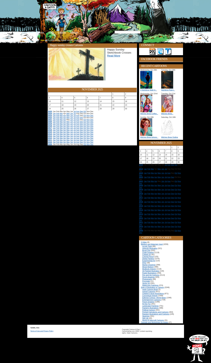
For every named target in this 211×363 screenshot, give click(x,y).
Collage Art (146, 255)
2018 (50, 126)
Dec (91, 116)
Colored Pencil (148, 257)
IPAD (144, 263)
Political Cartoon (148, 310)
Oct (84, 111)
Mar (61, 114)
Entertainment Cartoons (151, 300)
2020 (50, 122)
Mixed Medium (148, 267)
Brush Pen (146, 250)
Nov (88, 116)
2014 (50, 134)
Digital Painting (148, 259)
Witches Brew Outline (169, 137)
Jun (71, 114)
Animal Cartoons (148, 292)
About (51, 32)
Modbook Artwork (149, 269)
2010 (50, 142)
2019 (50, 124)
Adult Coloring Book (150, 289)
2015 (50, 132)
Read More (113, 55)
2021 (50, 120)
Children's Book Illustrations (153, 294)
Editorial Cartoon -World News (154, 298)
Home (41, 32)
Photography (147, 279)
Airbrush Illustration (149, 248)
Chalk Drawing (148, 252)
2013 (50, 136)
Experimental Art (148, 261)
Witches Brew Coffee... (149, 114)
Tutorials (74, 32)
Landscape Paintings (150, 306)
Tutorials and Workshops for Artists (154, 322)
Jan (54, 114)
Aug (77, 111)
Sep (81, 111)
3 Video (144, 242)
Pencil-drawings (148, 277)
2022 (50, 118)
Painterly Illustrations (150, 308)
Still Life (145, 318)
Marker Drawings (149, 265)
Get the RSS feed (152, 51)
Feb (57, 114)
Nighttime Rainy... (168, 90)
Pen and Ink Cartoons (150, 275)
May (68, 114)
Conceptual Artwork (150, 296)
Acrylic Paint (147, 246)
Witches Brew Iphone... (149, 137)
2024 (50, 114)
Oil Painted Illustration (150, 271)
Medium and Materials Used (152, 244)
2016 (50, 130)
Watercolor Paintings (150, 285)
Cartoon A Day (87, 10)
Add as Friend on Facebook (168, 51)
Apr (64, 116)
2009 (50, 144)
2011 (50, 140)
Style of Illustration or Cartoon (152, 287)
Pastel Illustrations (149, 273)
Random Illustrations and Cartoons (155, 314)
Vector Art (146, 283)
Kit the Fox (146, 304)
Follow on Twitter (160, 51)
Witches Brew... (167, 114)
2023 (50, 116)
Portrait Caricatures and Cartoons (155, 312)
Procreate (146, 281)
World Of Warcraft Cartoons (153, 320)
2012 (50, 138)
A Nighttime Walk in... (148, 90)
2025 (50, 111)
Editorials (62, 32)
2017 (50, 128)
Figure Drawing (148, 302)
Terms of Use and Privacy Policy (41, 331)
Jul (75, 111)
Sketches (145, 316)
